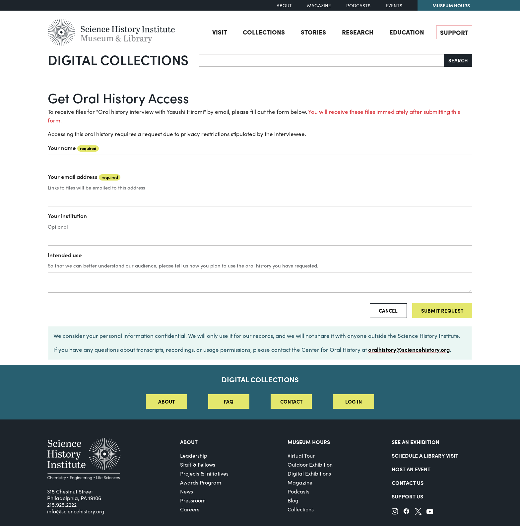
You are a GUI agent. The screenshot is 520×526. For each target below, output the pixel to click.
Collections (264, 32)
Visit (219, 32)
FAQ (228, 401)
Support (454, 32)
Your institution (67, 216)
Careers (189, 509)
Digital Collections (118, 59)
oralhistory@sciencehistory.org (409, 349)
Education (406, 32)
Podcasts (358, 5)
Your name (73, 148)
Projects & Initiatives (204, 473)
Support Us (407, 496)
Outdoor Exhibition (310, 464)
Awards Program (200, 482)
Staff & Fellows (197, 464)
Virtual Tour (301, 455)
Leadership (193, 455)
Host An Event (411, 469)
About (284, 5)
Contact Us (407, 482)
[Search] (321, 60)
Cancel (388, 310)
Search (458, 60)
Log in (353, 401)
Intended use (65, 255)
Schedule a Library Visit (425, 455)
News (186, 491)
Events (394, 5)
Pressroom (193, 500)
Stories (313, 32)
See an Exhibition (415, 441)
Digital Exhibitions (309, 473)
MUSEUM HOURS (309, 441)
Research (357, 32)
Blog (293, 500)
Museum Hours (451, 5)
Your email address (84, 177)
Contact (291, 401)
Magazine (319, 5)
